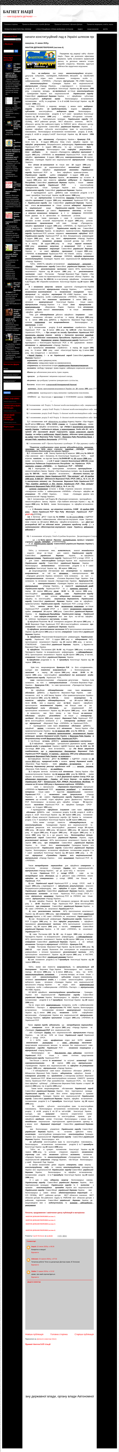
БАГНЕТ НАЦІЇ (18, 12)
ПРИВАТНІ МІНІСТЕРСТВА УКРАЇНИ (17, 29)
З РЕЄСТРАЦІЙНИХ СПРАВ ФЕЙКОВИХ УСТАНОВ (54, 29)
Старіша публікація (84, 1334)
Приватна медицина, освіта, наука (100, 24)
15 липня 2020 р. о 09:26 (45, 1246)
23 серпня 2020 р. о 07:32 (48, 1258)
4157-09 (29, 514)
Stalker (33, 1271)
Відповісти (35, 1252)
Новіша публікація (34, 1334)
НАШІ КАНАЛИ (92, 29)
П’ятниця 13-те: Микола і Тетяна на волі (17, 338)
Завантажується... (10, 401)
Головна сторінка (11, 24)
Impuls (33, 1246)
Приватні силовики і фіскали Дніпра (68, 24)
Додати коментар (34, 1281)
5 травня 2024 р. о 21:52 (45, 1271)
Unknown (34, 1258)
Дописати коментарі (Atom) (46, 1339)
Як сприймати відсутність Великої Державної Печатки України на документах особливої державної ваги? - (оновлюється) (13, 150)
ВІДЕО (80, 29)
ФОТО (105, 29)
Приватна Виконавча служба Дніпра (36, 24)
